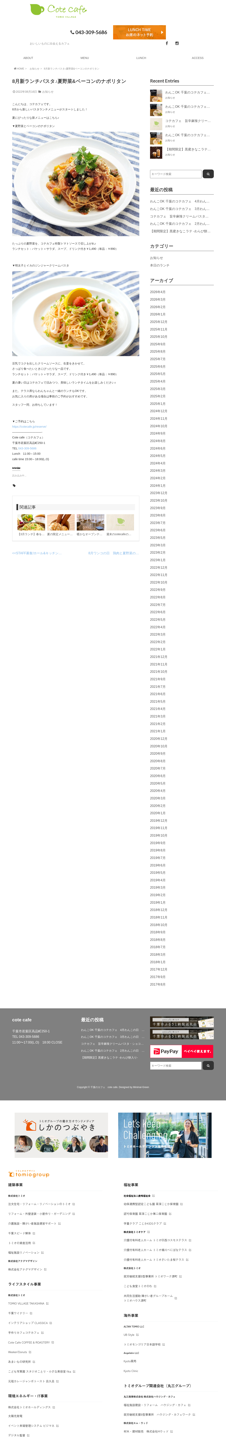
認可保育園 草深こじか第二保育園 (145, 1214)
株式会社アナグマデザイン (25, 1269)
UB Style (129, 1335)
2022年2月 (158, 642)
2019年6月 (158, 865)
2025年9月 (158, 344)
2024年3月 (158, 470)
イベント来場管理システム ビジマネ (31, 1426)
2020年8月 (158, 761)
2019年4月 (158, 880)
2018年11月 (159, 917)
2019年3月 (158, 887)
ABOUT (28, 58)
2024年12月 (159, 411)
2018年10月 (159, 925)
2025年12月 (159, 322)
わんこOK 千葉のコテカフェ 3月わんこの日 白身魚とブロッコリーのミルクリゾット (113, 1036)
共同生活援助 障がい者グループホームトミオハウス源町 (148, 1298)
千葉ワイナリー (18, 1313)
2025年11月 (159, 329)
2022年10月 (159, 582)
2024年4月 (158, 463)
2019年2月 (158, 895)
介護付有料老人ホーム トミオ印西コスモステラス (155, 1240)
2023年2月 (158, 552)
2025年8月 (158, 351)
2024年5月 (158, 456)
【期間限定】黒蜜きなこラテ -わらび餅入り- (182, 231)
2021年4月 (158, 709)
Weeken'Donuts (17, 1352)
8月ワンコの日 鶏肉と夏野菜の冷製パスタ (120, 553)
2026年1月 (158, 314)
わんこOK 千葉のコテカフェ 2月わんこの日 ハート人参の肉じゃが (113, 1050)
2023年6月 (158, 530)
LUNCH (141, 58)
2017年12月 (159, 969)
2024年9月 (158, 433)
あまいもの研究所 (19, 1362)
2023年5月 (158, 537)
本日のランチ (160, 265)
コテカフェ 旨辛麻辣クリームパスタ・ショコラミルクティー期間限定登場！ (113, 1043)
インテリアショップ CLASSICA (28, 1323)
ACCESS (198, 58)
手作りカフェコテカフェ (23, 1333)
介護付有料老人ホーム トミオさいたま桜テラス (154, 1260)
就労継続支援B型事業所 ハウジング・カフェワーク (157, 1414)
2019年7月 (158, 858)
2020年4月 (158, 790)
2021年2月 (158, 724)
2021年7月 (158, 686)
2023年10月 (159, 500)
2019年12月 (159, 820)
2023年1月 (158, 560)
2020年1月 (158, 813)
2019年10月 (159, 835)
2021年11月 (159, 664)
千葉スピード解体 (19, 1233)
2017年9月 (158, 977)
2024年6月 (158, 448)
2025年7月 (158, 359)
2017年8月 (158, 984)
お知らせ (34, 68)
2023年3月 (158, 545)
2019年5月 (158, 872)
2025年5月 (158, 374)
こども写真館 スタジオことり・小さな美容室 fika (39, 1371)
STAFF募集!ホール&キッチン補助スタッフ (47, 553)
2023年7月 (158, 523)
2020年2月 (158, 806)
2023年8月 (158, 515)
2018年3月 (158, 954)
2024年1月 (158, 485)
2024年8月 (158, 441)
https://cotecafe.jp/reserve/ (29, 426)
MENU (85, 58)
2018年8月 (158, 939)
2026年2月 (158, 307)
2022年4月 (158, 627)
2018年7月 (158, 947)
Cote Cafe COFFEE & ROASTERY (29, 1342)
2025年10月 (159, 336)
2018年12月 (159, 910)
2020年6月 (158, 776)
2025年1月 (158, 403)
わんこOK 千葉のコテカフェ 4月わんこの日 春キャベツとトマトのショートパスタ (113, 1030)
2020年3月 (158, 798)
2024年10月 (159, 426)
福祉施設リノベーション (23, 1252)
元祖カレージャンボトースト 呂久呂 (31, 1381)
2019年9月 (158, 843)
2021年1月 (158, 731)
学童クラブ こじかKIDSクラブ (143, 1223)
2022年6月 (158, 612)
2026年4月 (158, 292)
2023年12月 (159, 493)
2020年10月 (159, 746)
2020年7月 (158, 768)
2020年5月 (158, 783)
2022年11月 (159, 575)
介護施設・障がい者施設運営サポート (32, 1223)
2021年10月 (159, 671)
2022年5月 (158, 619)
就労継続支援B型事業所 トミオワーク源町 (150, 1276)
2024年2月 (158, 478)
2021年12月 (159, 657)
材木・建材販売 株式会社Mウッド (146, 1431)
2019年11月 (159, 828)
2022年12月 (159, 567)
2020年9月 (158, 753)
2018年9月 (158, 932)
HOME (18, 68)
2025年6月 (158, 366)
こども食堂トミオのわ (138, 1286)
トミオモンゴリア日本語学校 (142, 1344)
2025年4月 (158, 381)
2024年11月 (159, 418)
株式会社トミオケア (135, 1232)
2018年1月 (158, 962)
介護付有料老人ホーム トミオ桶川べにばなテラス (155, 1250)
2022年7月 (158, 605)
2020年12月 (159, 738)
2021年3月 (158, 716)
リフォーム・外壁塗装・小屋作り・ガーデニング (39, 1214)
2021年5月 (158, 701)
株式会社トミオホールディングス (29, 1407)
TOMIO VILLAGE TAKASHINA (26, 1303)
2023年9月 (158, 508)
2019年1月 (158, 902)
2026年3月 (158, 299)
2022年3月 (158, 634)
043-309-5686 (88, 32)
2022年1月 (158, 649)
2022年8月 (158, 597)
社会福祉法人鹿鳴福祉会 (137, 1195)
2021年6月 (158, 694)
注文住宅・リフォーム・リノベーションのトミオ (39, 1204)
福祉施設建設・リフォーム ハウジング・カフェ (155, 1405)
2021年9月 (158, 679)
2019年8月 (158, 850)
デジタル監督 (16, 1435)
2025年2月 (158, 396)
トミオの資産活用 (19, 1243)
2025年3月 (158, 389)
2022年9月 (158, 589)
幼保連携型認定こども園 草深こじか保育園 (151, 1204)
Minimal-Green (141, 1087)
